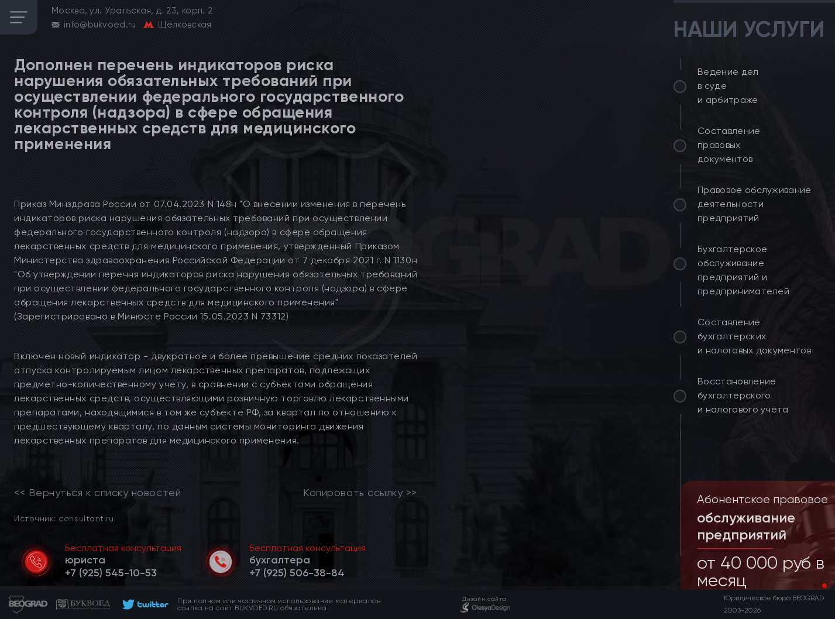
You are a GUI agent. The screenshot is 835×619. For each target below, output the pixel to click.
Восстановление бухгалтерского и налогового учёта (743, 395)
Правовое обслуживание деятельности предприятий (754, 203)
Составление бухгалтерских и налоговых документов (754, 336)
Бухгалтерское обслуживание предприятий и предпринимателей (743, 270)
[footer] (144, 604)
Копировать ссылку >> (360, 492)
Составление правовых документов (729, 144)
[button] (815, 585)
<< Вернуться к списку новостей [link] (97, 492)
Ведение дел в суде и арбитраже (728, 85)
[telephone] (111, 572)
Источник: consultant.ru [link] (64, 518)
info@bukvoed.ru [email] (100, 24)
